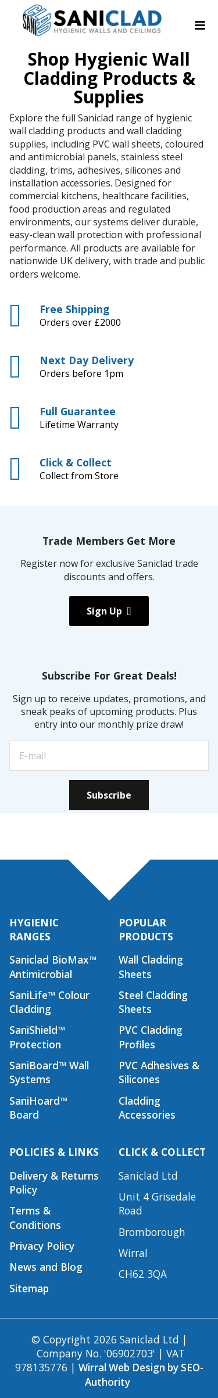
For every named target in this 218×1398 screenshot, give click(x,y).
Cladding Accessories (147, 1108)
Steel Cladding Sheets (153, 1002)
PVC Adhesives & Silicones (159, 1072)
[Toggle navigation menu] (200, 25)
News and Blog (46, 1267)
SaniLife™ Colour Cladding (49, 1002)
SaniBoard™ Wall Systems (49, 1072)
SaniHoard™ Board (38, 1108)
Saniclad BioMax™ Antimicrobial (53, 966)
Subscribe (109, 795)
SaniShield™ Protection (37, 1037)
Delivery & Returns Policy (54, 1182)
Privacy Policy (41, 1246)
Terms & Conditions (35, 1217)
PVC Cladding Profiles (151, 1037)
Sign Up (109, 611)
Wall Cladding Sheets (151, 966)
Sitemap (29, 1288)
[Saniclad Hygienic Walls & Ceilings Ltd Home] (91, 20)
